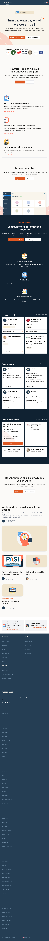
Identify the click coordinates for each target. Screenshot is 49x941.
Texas (33, 368)
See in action (8, 154)
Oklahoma (5, 861)
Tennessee (5, 889)
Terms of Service (7, 674)
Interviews (28, 653)
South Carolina (12, 391)
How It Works (6, 641)
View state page (13, 386)
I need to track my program (17, 37)
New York (5, 842)
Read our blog (18, 491)
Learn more (30, 82)
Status (4, 657)
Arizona (4, 724)
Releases (27, 649)
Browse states (43, 364)
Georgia (4, 752)
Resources (5, 653)
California (11, 368)
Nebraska (5, 822)
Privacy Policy (7, 678)
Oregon (4, 865)
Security (5, 682)
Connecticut (6, 740)
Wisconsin (5, 924)
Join (3, 661)
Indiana (4, 771)
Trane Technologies (14, 449)
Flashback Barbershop (14, 336)
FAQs (3, 649)
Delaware (5, 744)
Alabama (5, 713)
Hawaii (4, 760)
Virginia (4, 904)
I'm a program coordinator (16, 239)
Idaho (4, 764)
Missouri (5, 814)
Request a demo (20, 82)
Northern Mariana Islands (10, 854)
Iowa (3, 775)
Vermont (5, 901)
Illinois (4, 768)
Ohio (3, 857)
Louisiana (5, 787)
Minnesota (5, 807)
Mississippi (5, 811)
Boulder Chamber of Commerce (37, 320)
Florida (4, 748)
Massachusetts (7, 799)
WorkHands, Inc (12, 319)
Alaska (4, 717)
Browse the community (33, 37)
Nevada (4, 826)
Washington (6, 912)
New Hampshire (7, 830)
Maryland (5, 795)
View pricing (30, 179)
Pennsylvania (6, 869)
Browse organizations (41, 419)
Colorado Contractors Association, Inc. (37, 337)
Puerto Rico (6, 873)
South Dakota (6, 885)
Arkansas (5, 728)
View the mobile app (10, 133)
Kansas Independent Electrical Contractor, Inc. (37, 425)
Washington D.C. (7, 916)
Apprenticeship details (13, 331)
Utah (3, 897)
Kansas (4, 779)
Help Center (28, 645)
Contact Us (6, 686)
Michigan (33, 391)
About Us (5, 670)
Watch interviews (29, 491)
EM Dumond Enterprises (38, 449)
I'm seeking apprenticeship (33, 239)
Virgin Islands (7, 908)
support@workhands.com (38, 627)
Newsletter (28, 641)
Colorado (5, 736)
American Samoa (7, 721)
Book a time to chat (13, 629)
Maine (4, 791)
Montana (5, 818)
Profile (36, 444)
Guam (3, 756)
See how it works (9, 111)
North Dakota (6, 850)
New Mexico (5, 838)
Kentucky (5, 783)
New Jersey (6, 834)
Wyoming (5, 928)
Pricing (4, 645)
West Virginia (6, 920)
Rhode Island (6, 877)
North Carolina (7, 846)
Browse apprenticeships (41, 314)
